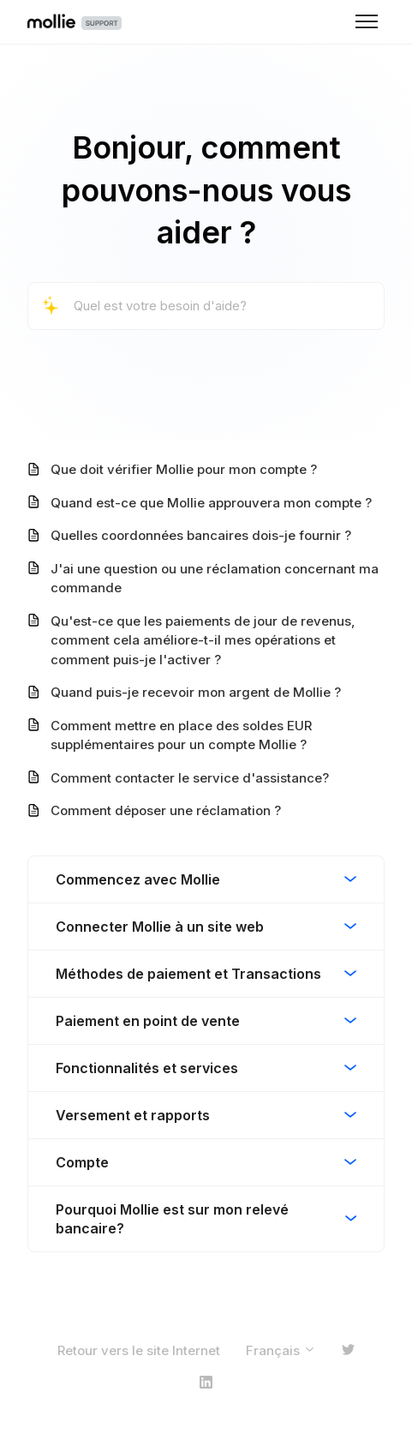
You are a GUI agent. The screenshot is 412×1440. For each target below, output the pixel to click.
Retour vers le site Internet (138, 1350)
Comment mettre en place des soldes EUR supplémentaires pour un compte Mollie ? (181, 735)
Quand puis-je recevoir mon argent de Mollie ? (196, 692)
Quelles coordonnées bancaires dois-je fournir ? (201, 535)
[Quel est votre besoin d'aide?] (206, 306)
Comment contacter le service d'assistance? (190, 778)
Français (281, 1350)
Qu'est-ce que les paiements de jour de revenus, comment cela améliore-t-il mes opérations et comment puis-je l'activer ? (203, 640)
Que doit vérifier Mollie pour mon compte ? (184, 469)
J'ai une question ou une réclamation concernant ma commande (215, 579)
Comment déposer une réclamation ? (166, 810)
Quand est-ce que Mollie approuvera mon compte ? (211, 503)
